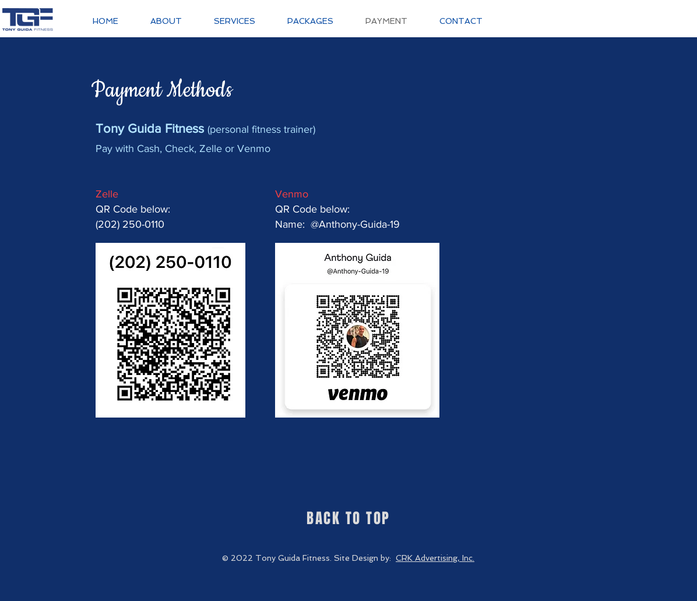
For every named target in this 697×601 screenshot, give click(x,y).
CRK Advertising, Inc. (435, 558)
